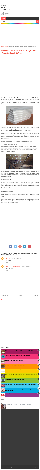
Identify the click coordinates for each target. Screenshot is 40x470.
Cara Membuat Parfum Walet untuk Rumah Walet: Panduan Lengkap (20, 384)
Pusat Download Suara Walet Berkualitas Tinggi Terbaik (17, 355)
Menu (3, 18)
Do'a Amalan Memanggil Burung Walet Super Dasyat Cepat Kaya (19, 350)
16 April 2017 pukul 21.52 (16, 258)
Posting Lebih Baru (5, 295)
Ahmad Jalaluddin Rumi (11, 266)
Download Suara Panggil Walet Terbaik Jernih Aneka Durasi (18, 393)
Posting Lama (36, 295)
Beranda (20, 295)
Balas (7, 262)
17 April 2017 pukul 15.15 (25, 266)
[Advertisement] (20, 34)
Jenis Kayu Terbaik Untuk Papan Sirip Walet (15, 365)
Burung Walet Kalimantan (13, 467)
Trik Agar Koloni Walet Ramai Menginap (14, 360)
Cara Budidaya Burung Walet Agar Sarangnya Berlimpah (19, 404)
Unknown (8, 258)
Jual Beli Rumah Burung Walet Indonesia (14, 379)
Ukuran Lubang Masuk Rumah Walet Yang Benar (16, 369)
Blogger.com (36, 467)
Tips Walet (14, 55)
